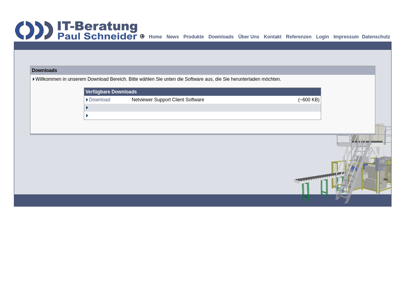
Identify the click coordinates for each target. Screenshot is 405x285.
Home (155, 37)
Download (99, 100)
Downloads (221, 37)
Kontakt (273, 37)
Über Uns (248, 37)
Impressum (346, 37)
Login (322, 37)
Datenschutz (376, 37)
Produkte (194, 37)
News (173, 37)
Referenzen (299, 37)
